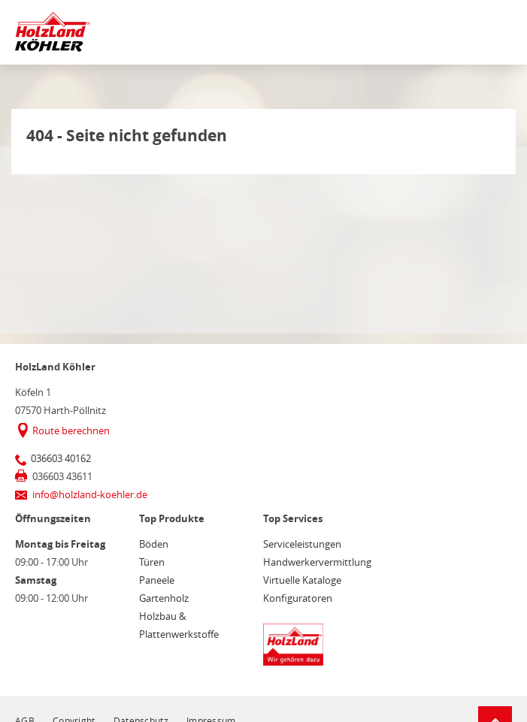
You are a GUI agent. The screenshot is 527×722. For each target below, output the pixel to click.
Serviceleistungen (302, 544)
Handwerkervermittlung (317, 562)
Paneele (156, 580)
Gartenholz (164, 598)
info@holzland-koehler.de (89, 494)
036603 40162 (61, 458)
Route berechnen (71, 430)
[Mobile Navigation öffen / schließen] (497, 35)
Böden (153, 544)
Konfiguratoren (297, 598)
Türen (152, 562)
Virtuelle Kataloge (302, 580)
